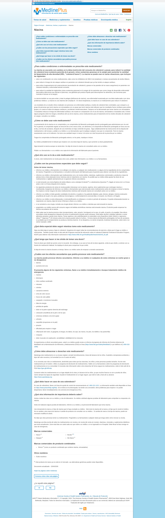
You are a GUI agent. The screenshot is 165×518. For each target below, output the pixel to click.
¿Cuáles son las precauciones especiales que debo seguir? (57, 48)
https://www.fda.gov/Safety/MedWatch (98, 344)
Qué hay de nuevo (114, 14)
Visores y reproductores (98, 513)
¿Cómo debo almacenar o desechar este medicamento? (106, 36)
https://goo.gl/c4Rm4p (44, 368)
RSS (82, 508)
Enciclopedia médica (109, 20)
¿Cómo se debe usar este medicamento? (50, 41)
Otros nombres (92, 52)
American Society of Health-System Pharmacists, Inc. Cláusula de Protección (82, 496)
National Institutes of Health (114, 515)
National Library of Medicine (51, 515)
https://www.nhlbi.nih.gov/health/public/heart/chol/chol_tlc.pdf (88, 234)
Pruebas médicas (91, 20)
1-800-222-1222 (93, 385)
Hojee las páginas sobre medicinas (45, 471)
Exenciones (48, 513)
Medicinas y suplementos (60, 20)
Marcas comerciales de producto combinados (103, 49)
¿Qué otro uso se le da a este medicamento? (51, 44)
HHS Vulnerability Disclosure (112, 513)
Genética (77, 20)
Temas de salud (40, 20)
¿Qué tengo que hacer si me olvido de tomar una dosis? (55, 56)
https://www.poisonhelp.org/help (46, 387)
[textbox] (106, 10)
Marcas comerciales (94, 46)
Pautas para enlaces (86, 513)
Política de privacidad (67, 513)
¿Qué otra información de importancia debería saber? (106, 43)
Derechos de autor (56, 513)
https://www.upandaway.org (43, 377)
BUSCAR (126, 10)
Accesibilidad (77, 513)
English (128, 20)
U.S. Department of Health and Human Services (93, 515)
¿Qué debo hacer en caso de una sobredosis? (103, 39)
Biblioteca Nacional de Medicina (45, 3)
